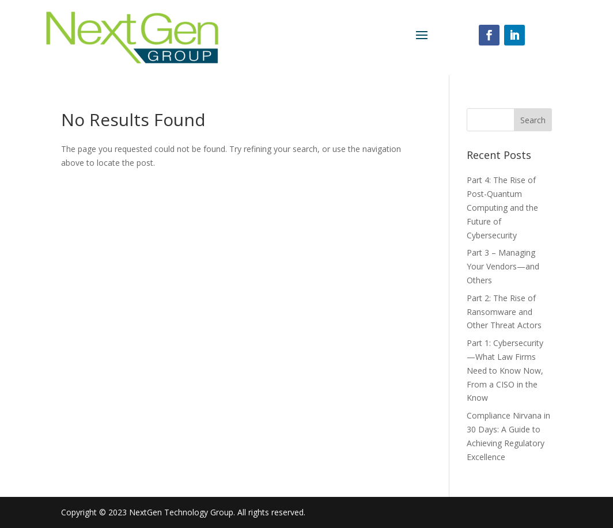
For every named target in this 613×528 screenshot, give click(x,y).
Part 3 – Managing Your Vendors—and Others (503, 266)
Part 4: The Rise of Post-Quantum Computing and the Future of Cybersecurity (502, 207)
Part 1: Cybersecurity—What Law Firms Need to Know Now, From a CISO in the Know (505, 370)
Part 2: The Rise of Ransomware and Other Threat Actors (504, 312)
